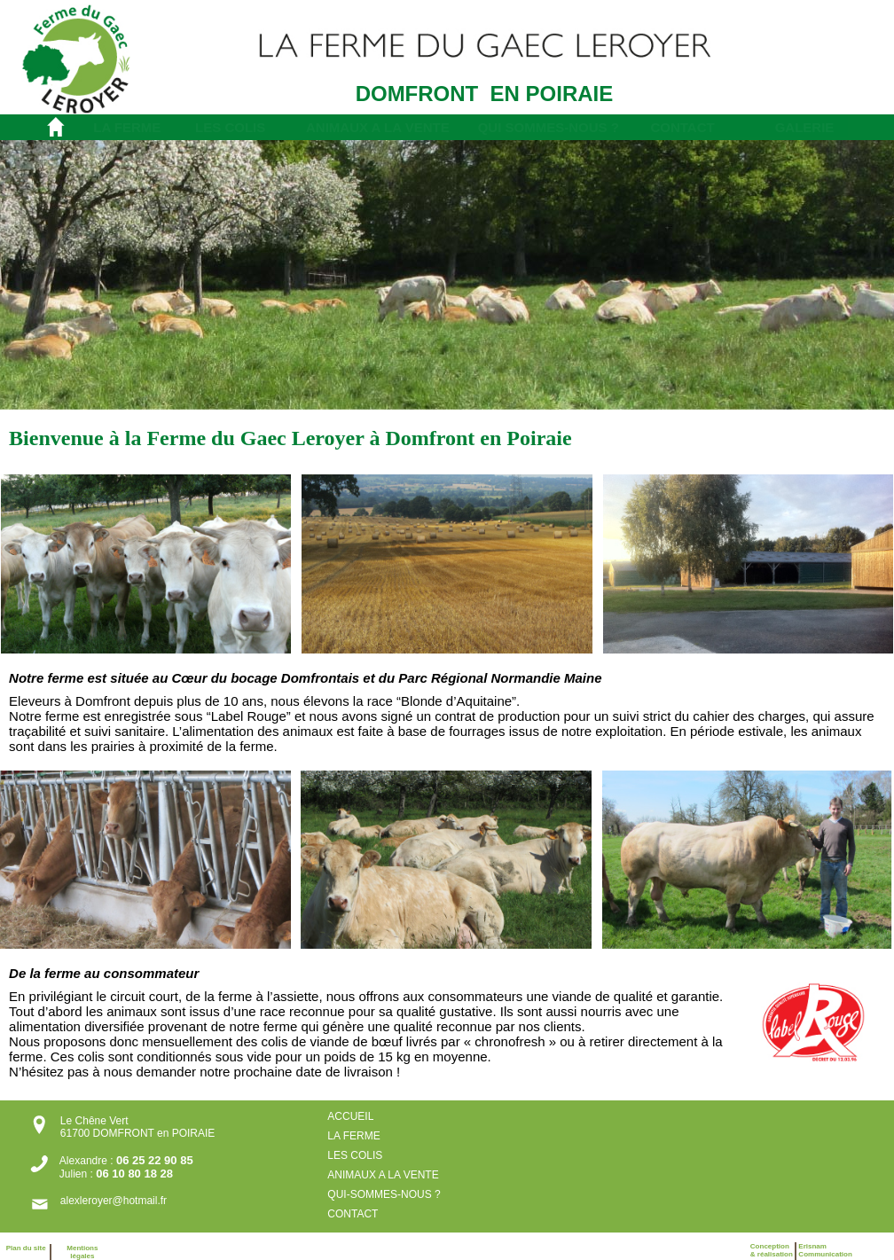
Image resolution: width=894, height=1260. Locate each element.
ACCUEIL (350, 1116)
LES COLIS (230, 127)
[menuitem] (130, 126)
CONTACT (682, 127)
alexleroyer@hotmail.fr (113, 1200)
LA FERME (127, 127)
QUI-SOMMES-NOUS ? (385, 1194)
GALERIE (805, 127)
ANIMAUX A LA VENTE (378, 127)
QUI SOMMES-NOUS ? (548, 127)
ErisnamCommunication (824, 1250)
